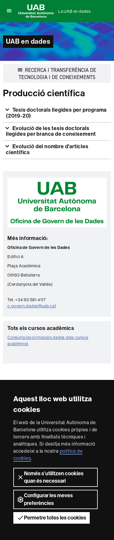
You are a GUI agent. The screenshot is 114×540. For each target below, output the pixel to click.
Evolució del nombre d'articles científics (47, 149)
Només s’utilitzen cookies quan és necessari (50, 477)
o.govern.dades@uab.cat (31, 306)
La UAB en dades (74, 11)
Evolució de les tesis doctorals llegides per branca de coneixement (51, 131)
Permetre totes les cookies (51, 517)
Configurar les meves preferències (45, 499)
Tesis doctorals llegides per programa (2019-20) (56, 113)
